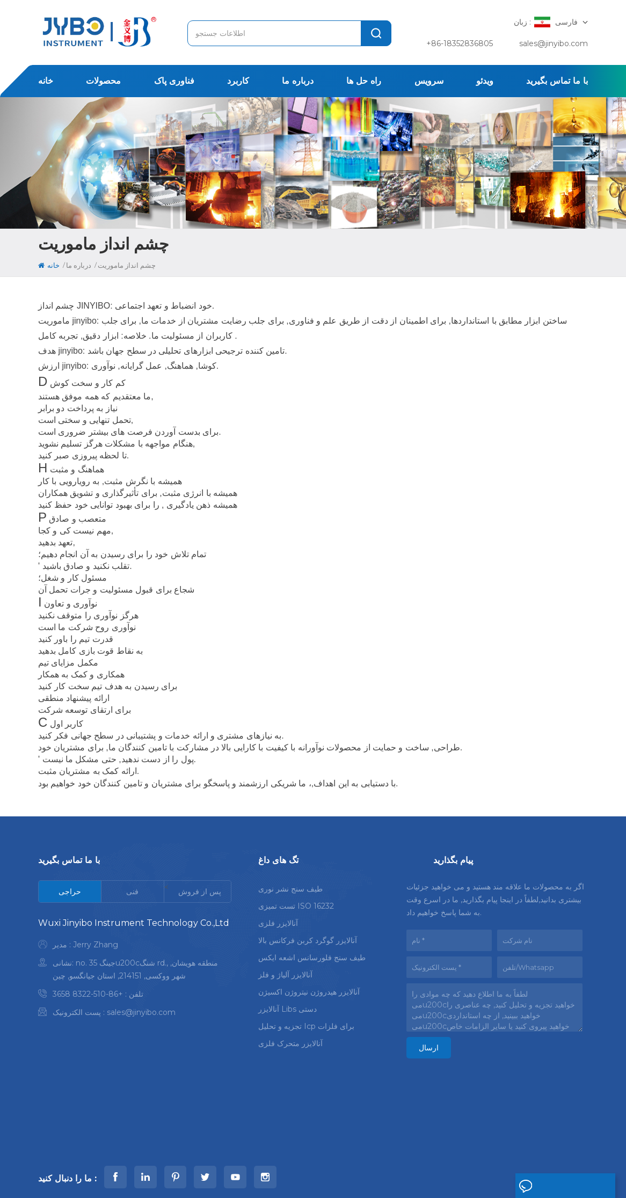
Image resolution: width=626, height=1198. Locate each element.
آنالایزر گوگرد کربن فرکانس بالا (307, 937)
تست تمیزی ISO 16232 (296, 903)
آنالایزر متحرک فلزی (290, 1040)
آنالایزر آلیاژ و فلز (285, 971)
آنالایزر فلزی (278, 920)
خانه (45, 81)
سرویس (428, 81)
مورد (333, 1141)
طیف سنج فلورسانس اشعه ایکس (312, 954)
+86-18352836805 (459, 43)
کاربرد (238, 81)
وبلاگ (471, 1141)
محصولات (103, 81)
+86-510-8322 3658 (88, 994)
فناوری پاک (174, 81)
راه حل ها (363, 81)
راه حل (297, 1141)
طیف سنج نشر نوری (290, 885)
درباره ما (298, 81)
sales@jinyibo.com (553, 43)
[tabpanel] (134, 970)
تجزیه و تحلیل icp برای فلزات (306, 1023)
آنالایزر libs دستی (287, 1006)
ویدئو (484, 81)
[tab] (70, 891)
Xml (173, 1175)
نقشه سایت (141, 1175)
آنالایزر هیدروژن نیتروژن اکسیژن (309, 989)
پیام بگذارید (545, 1186)
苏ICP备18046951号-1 (403, 1175)
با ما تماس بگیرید (557, 81)
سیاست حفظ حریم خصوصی (230, 1175)
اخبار (366, 1141)
